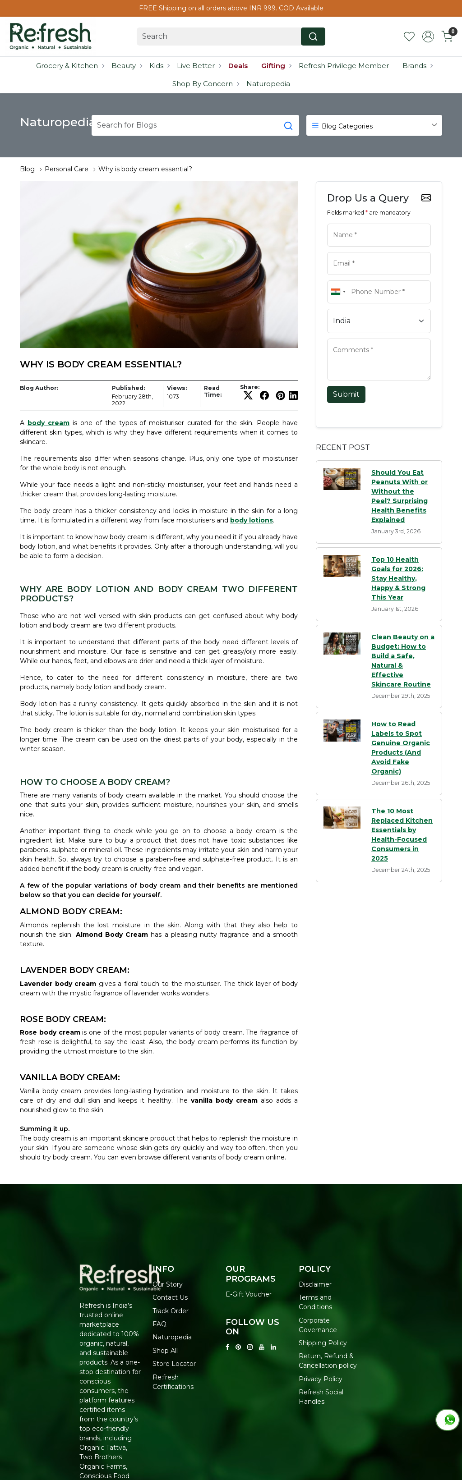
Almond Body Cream (112, 934)
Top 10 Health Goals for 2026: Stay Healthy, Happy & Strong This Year (398, 578)
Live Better (199, 65)
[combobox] (338, 292)
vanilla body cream (224, 1100)
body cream (48, 423)
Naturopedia (268, 83)
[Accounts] (428, 36)
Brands (417, 65)
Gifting (276, 65)
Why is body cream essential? (145, 169)
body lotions (251, 520)
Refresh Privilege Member (344, 65)
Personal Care (66, 169)
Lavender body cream (58, 984)
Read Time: (213, 391)
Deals (238, 65)
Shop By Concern (205, 83)
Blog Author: (39, 388)
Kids (159, 65)
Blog (27, 169)
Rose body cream (50, 1032)
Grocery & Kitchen (70, 65)
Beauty (126, 65)
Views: (177, 388)
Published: (128, 388)
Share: (249, 387)
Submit (346, 394)
